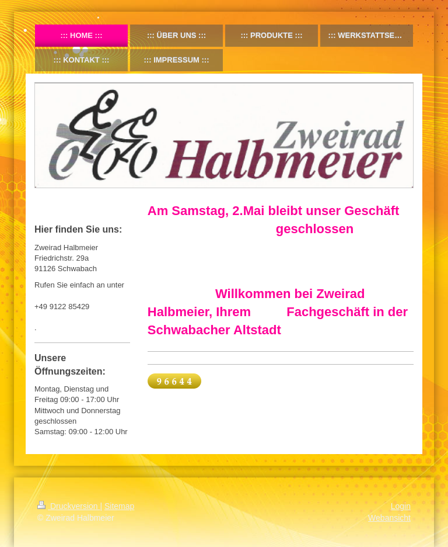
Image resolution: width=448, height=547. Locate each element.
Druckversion (68, 506)
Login (401, 506)
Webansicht (389, 517)
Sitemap (119, 506)
